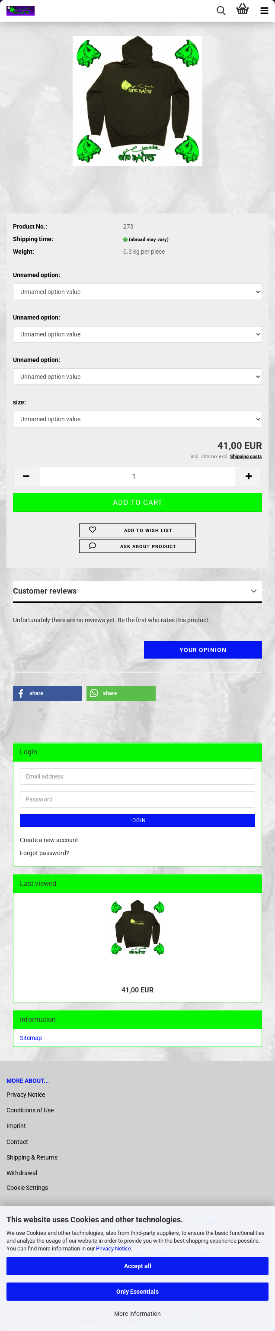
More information (137, 1313)
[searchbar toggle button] (221, 11)
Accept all (137, 1266)
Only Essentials (137, 1291)
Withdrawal (21, 1172)
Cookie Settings (27, 1187)
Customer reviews (45, 590)
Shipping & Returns (32, 1157)
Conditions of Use (30, 1110)
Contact (17, 1141)
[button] (26, 476)
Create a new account (49, 840)
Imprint (16, 1125)
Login (137, 820)
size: (19, 402)
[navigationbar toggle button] (264, 11)
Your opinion (203, 649)
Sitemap (31, 1037)
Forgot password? (44, 853)
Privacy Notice (113, 1248)
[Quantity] (137, 476)
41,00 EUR (137, 990)
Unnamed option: (36, 274)
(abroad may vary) (149, 239)
